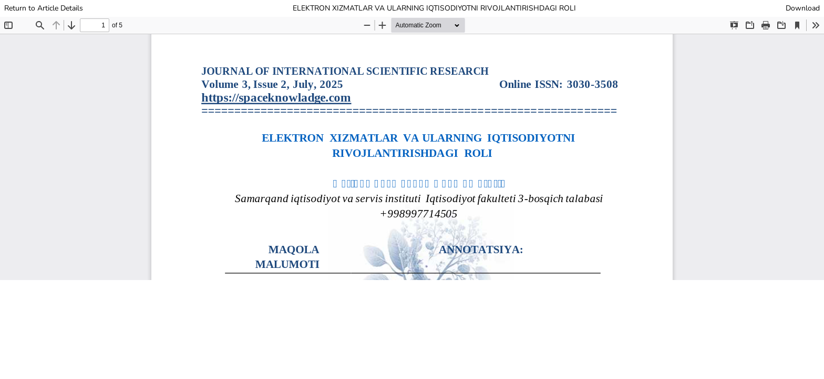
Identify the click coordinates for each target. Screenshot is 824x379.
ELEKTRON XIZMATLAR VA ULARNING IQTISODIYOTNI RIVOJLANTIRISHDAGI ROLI (434, 8)
